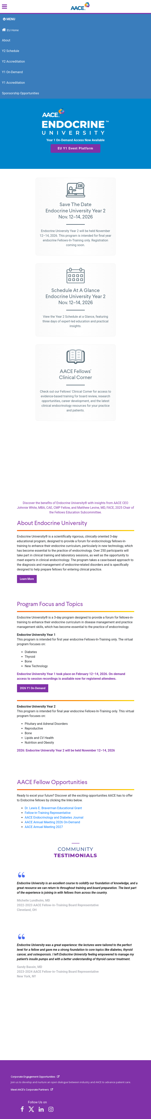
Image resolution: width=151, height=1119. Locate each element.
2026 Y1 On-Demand (33, 688)
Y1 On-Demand (12, 72)
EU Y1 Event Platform (75, 148)
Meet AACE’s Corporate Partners (30, 1089)
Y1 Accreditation (13, 83)
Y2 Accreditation (13, 61)
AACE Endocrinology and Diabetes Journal (54, 817)
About (6, 40)
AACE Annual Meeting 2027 (44, 827)
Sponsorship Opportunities (20, 93)
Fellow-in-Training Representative (48, 813)
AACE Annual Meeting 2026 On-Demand (52, 822)
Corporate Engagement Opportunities (33, 1076)
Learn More (27, 578)
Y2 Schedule (10, 51)
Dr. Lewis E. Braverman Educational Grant (53, 808)
